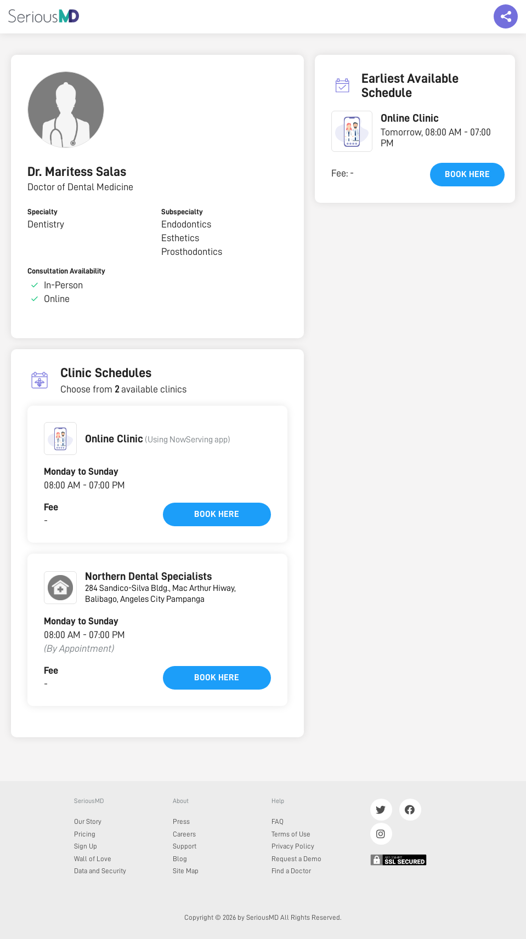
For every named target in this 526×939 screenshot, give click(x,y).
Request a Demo (296, 858)
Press (181, 821)
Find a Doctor (291, 870)
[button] (60, 438)
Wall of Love (92, 858)
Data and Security (100, 870)
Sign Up (85, 846)
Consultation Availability (66, 271)
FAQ (278, 821)
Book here (216, 514)
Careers (184, 834)
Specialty (42, 211)
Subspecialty (182, 211)
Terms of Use (291, 834)
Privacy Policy (293, 846)
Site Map (186, 870)
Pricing (84, 834)
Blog (180, 858)
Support (184, 846)
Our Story (87, 821)
